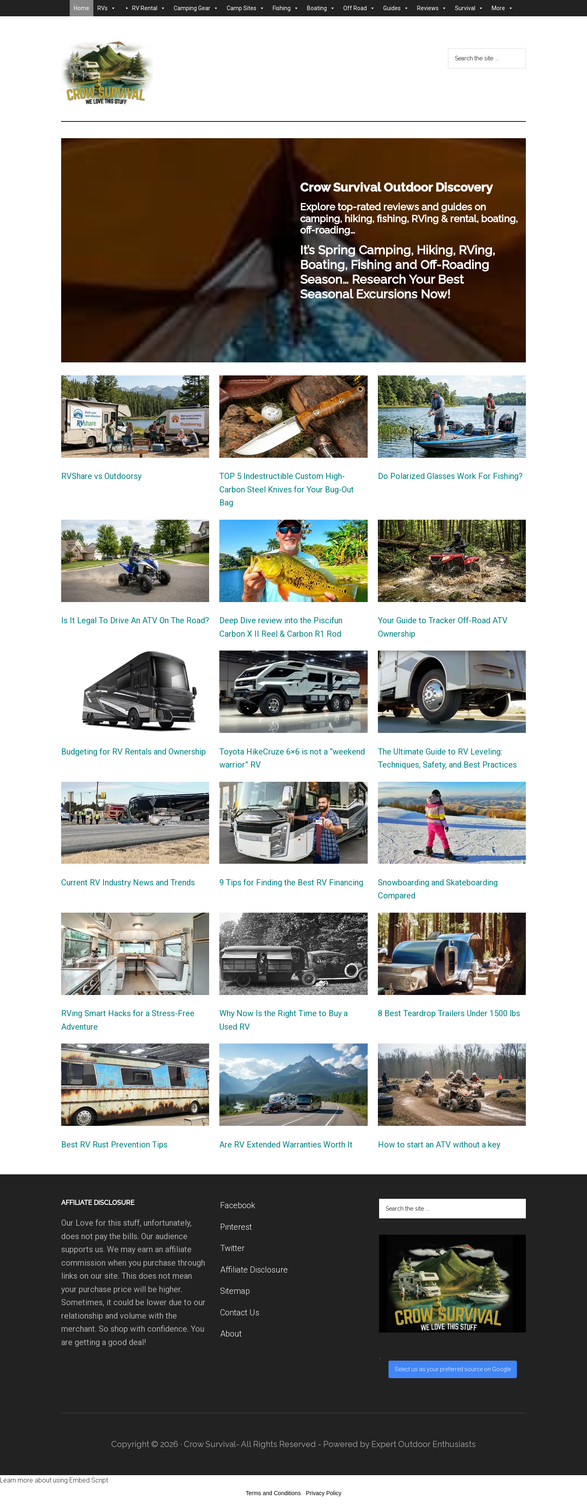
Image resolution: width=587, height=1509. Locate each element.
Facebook (237, 1205)
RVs (106, 8)
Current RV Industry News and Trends (128, 882)
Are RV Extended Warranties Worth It (286, 1144)
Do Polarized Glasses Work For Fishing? (450, 476)
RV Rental (149, 8)
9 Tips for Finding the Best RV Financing (291, 882)
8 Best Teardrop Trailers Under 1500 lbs (449, 1013)
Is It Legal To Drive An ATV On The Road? (135, 620)
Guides (396, 8)
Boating (321, 8)
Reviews (432, 8)
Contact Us (239, 1312)
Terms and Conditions (273, 1493)
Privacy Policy (323, 1493)
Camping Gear (196, 8)
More (502, 8)
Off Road (359, 8)
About (231, 1334)
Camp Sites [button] (246, 8)
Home (81, 8)
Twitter (232, 1248)
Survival (469, 8)
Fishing (286, 8)
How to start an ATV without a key (439, 1144)
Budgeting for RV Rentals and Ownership (133, 752)
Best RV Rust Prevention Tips (114, 1144)
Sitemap (235, 1291)
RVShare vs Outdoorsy (101, 476)
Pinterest (236, 1227)
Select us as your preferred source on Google (453, 1369)
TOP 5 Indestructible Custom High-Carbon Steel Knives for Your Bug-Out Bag (286, 489)
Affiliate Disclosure (254, 1270)
